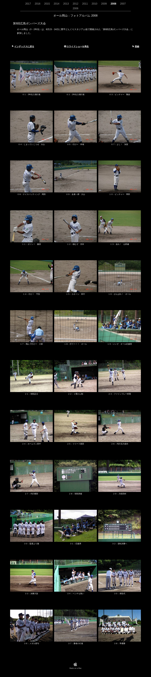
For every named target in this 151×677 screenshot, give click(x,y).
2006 (75, 8)
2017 (28, 3)
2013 (66, 3)
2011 (85, 3)
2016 (38, 3)
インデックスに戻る (24, 46)
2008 (114, 3)
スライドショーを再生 (78, 46)
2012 (76, 3)
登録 (137, 46)
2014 (57, 3)
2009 (104, 3)
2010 (95, 3)
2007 (123, 3)
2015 (47, 3)
